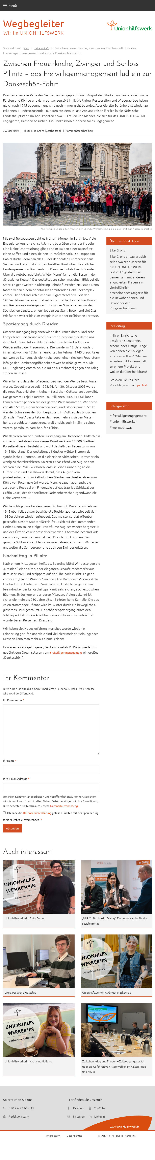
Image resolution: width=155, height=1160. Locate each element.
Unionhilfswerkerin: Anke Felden (28, 918)
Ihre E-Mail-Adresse (16, 778)
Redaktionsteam (20, 1116)
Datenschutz (73, 1135)
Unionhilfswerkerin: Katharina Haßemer (33, 1061)
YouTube (102, 1108)
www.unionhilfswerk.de (122, 1126)
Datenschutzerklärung (64, 806)
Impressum (50, 1135)
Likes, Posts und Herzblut (23, 992)
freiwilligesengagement (129, 420)
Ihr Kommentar (13, 700)
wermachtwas (122, 432)
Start (27, 48)
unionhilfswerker (124, 426)
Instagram (80, 1116)
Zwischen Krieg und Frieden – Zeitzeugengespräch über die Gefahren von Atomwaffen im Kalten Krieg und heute (113, 1066)
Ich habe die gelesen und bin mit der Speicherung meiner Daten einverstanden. (51, 816)
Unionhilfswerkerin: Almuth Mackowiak (110, 992)
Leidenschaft (45, 48)
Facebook (79, 1108)
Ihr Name (10, 760)
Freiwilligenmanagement (68, 652)
